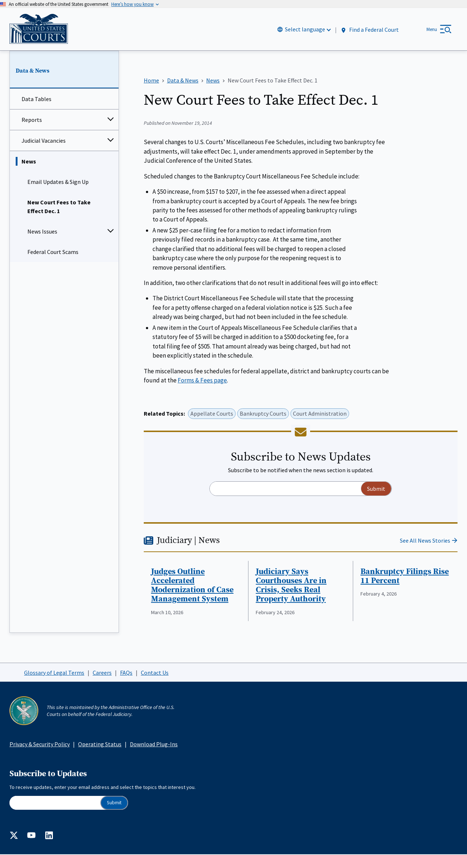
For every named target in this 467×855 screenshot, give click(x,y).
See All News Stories (425, 541)
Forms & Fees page (202, 381)
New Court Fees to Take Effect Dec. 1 (58, 207)
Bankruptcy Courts (263, 414)
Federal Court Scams (52, 252)
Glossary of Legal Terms (54, 673)
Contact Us (155, 673)
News (29, 162)
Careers (102, 673)
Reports (32, 120)
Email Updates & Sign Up (58, 182)
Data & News (32, 71)
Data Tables (36, 99)
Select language (305, 29)
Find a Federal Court (369, 30)
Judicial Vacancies (44, 141)
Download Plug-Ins (154, 744)
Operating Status (99, 744)
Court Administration (320, 414)
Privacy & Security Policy (39, 744)
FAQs (126, 673)
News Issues (42, 232)
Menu (432, 29)
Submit (114, 803)
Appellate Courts (211, 414)
